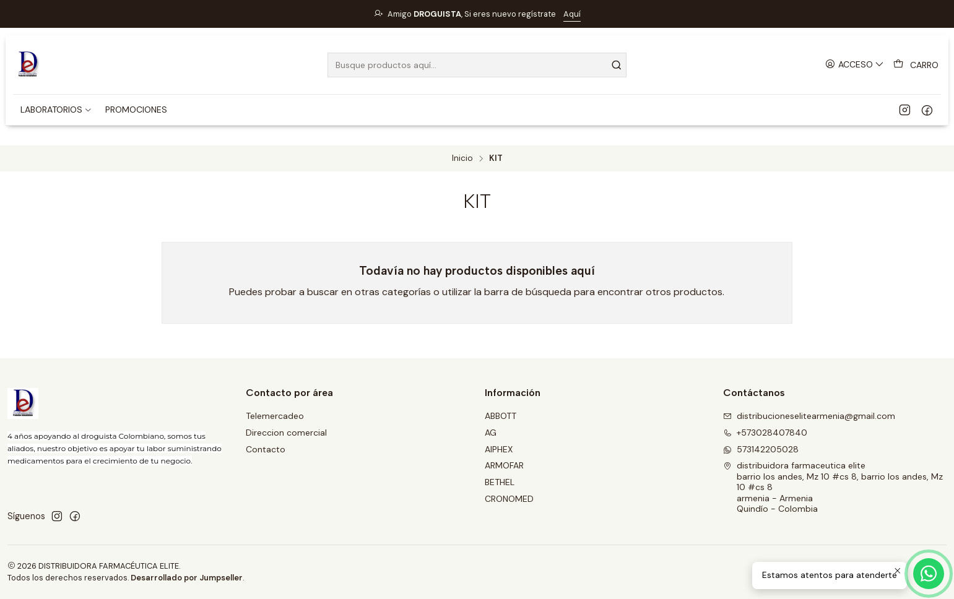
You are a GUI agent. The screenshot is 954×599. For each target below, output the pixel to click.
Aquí (572, 14)
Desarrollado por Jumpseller (187, 577)
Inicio (462, 158)
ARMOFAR (504, 465)
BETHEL (499, 482)
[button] (56, 109)
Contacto (265, 449)
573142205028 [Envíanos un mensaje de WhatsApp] (761, 449)
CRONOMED (509, 498)
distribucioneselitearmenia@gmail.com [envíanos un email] (809, 415)
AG (491, 432)
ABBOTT (500, 415)
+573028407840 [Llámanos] (765, 432)
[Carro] (916, 65)
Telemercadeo (275, 415)
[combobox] (477, 65)
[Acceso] (854, 65)
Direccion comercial (286, 432)
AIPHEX (499, 449)
